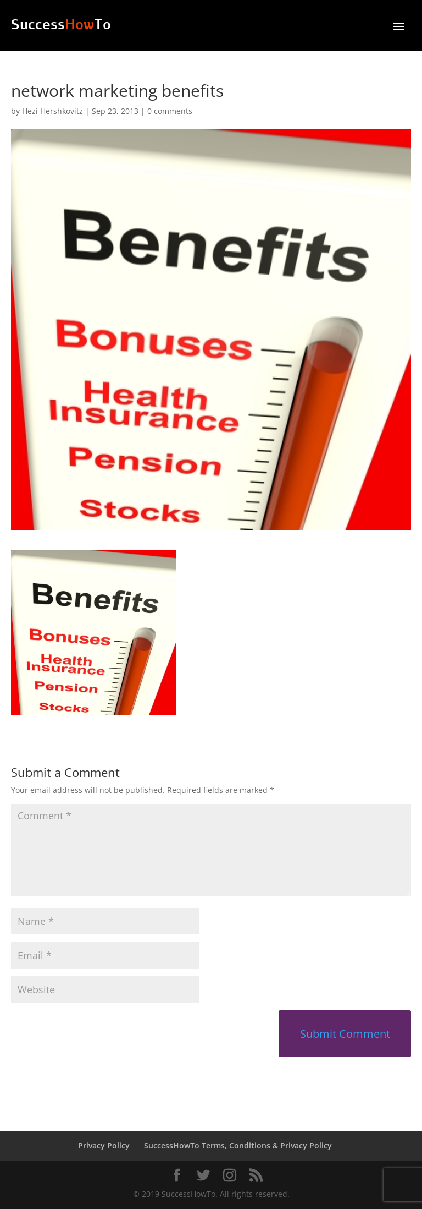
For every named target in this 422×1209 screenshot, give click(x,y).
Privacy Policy (104, 1145)
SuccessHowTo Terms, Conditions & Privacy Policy (238, 1145)
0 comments (169, 111)
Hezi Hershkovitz (52, 111)
